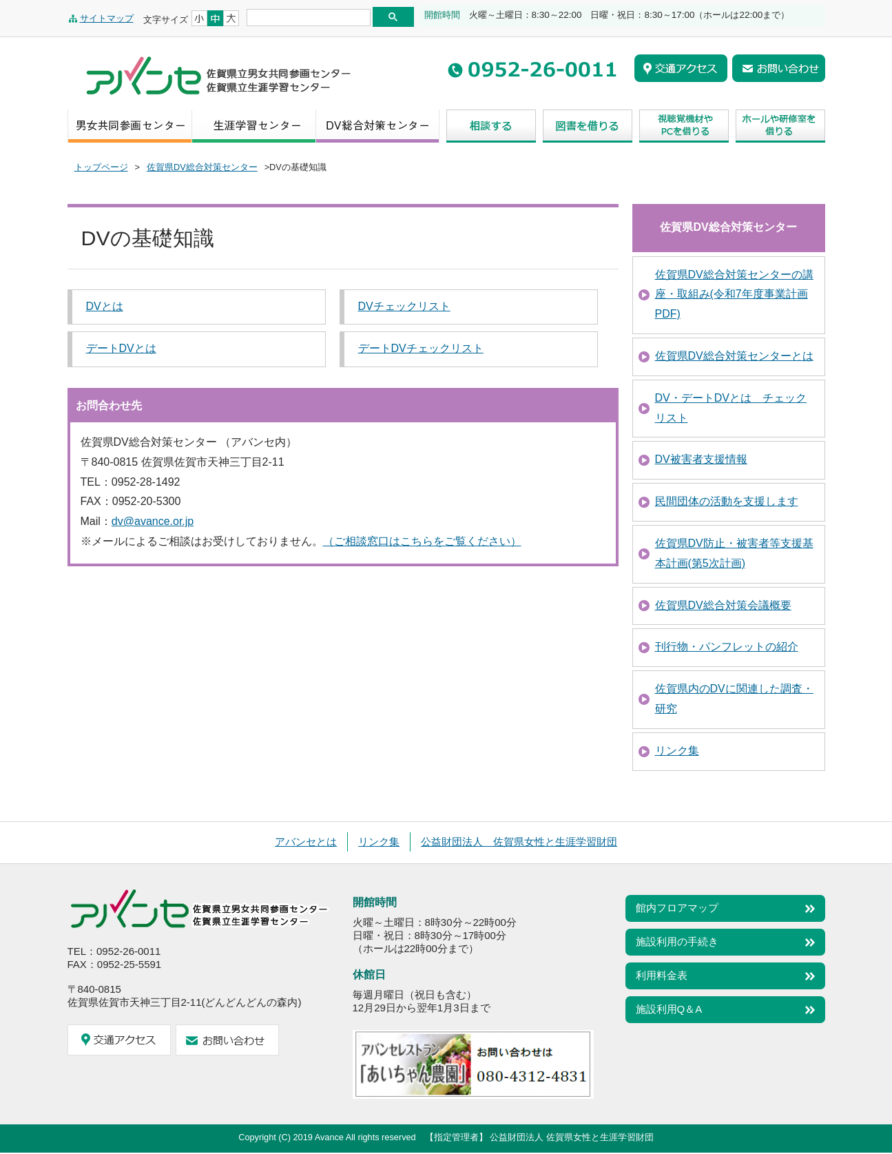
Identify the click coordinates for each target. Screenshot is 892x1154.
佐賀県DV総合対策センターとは (734, 356)
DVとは (104, 306)
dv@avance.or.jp (153, 521)
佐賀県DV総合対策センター (202, 167)
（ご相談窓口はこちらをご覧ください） (422, 541)
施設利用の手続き (677, 941)
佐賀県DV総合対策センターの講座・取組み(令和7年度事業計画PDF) (734, 294)
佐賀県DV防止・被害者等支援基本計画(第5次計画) (734, 553)
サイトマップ (107, 18)
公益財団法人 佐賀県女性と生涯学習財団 (519, 841)
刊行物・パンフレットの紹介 (726, 646)
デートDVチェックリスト (421, 348)
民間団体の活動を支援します (726, 501)
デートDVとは (121, 348)
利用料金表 (661, 975)
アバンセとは (306, 841)
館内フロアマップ (677, 908)
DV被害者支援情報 (701, 459)
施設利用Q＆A (669, 1009)
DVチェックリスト (404, 306)
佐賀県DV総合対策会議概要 (723, 605)
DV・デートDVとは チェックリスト (731, 408)
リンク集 (677, 750)
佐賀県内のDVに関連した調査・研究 (734, 698)
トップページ (101, 167)
